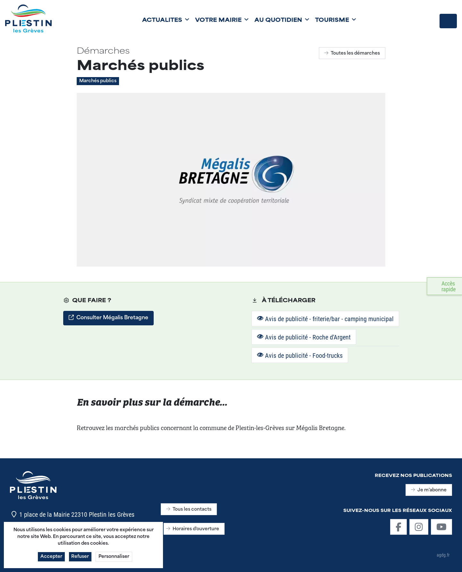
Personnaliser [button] (114, 560)
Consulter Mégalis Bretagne (108, 318)
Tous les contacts (188, 509)
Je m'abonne (429, 490)
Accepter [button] (51, 560)
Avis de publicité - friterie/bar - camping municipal (325, 318)
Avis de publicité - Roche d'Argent (304, 337)
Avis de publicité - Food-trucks (300, 355)
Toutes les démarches (352, 53)
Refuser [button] (80, 560)
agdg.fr (443, 555)
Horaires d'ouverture (192, 529)
